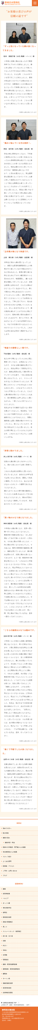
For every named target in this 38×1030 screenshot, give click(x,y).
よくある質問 (7, 861)
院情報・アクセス (8, 866)
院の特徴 (6, 833)
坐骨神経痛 (6, 893)
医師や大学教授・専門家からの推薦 (14, 847)
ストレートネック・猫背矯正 (12, 931)
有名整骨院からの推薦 (10, 852)
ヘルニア (6, 898)
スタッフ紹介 (7, 856)
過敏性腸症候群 (8, 983)
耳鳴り (5, 950)
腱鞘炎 (5, 974)
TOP (10, 1003)
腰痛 (4, 889)
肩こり (5, 926)
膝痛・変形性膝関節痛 (10, 964)
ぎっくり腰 (6, 903)
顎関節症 (6, 959)
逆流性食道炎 (7, 988)
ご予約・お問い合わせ (10, 871)
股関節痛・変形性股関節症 (11, 969)
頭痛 (4, 941)
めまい (5, 945)
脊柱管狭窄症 (7, 908)
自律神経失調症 (8, 992)
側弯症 (5, 912)
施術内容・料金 (10, 842)
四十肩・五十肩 (8, 936)
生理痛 (5, 955)
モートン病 (6, 978)
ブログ (5, 875)
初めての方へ (7, 828)
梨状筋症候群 (7, 917)
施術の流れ (6, 838)
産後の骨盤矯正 (8, 922)
